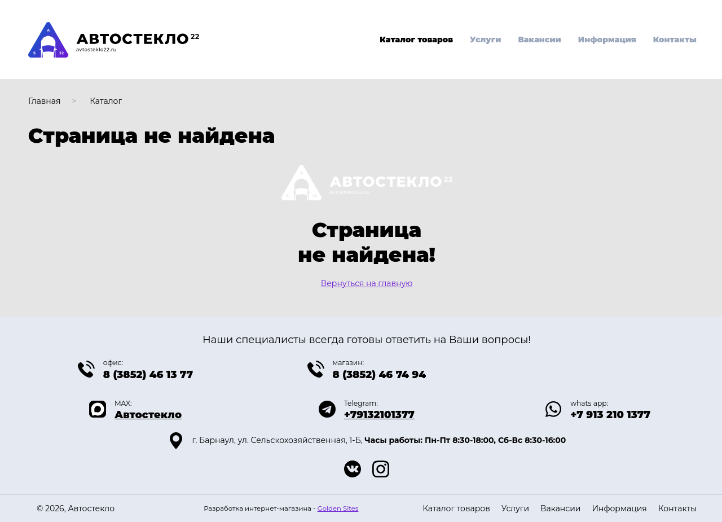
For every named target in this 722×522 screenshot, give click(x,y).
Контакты (675, 39)
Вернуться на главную (367, 283)
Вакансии (539, 39)
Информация (607, 39)
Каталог (106, 101)
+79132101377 (379, 415)
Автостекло (148, 415)
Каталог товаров (416, 39)
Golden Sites (338, 508)
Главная (44, 101)
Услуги (485, 39)
